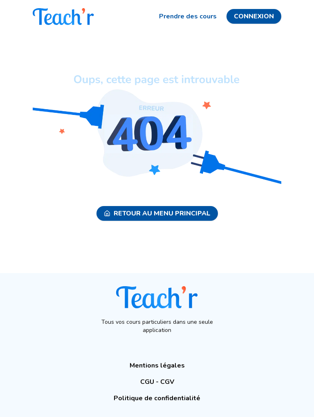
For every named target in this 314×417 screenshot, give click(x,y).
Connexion (254, 16)
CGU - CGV (157, 381)
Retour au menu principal (157, 213)
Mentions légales (157, 365)
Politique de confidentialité (157, 398)
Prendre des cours (188, 16)
